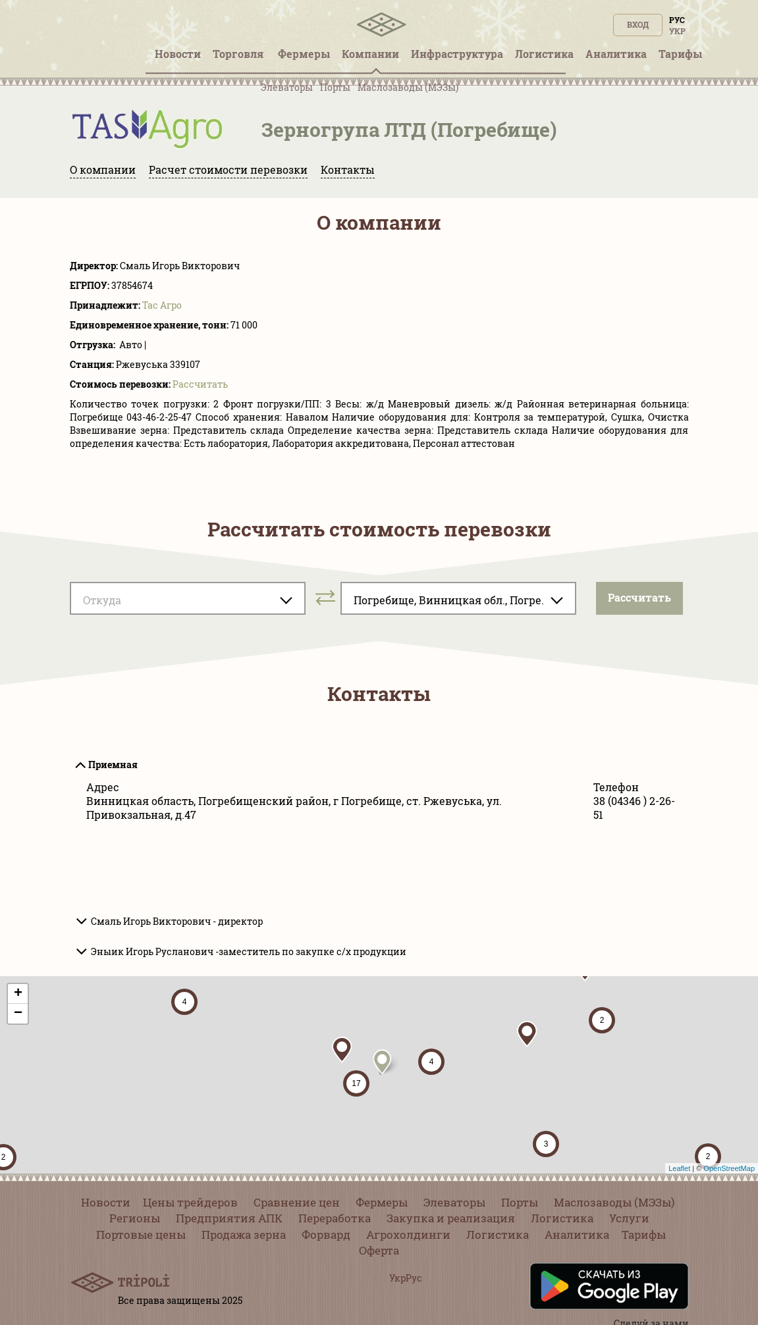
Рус (677, 19)
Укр (677, 31)
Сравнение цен (297, 1202)
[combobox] (188, 598)
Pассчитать (200, 384)
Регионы (134, 1218)
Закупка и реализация (451, 1218)
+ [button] (18, 994)
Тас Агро (162, 305)
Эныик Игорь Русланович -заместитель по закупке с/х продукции (248, 951)
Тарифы (644, 1234)
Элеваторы (287, 87)
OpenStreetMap (729, 1168)
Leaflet (679, 1168)
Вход (638, 24)
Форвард (326, 1234)
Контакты (348, 169)
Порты (335, 87)
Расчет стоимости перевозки (228, 169)
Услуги (629, 1218)
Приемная (113, 764)
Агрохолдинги (408, 1234)
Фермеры (382, 1202)
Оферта (379, 1250)
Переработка (334, 1218)
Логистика (562, 1218)
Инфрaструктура (457, 54)
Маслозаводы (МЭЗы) (408, 87)
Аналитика (577, 1234)
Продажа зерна (244, 1234)
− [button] (18, 1014)
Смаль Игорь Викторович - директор (177, 921)
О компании (103, 169)
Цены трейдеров (190, 1202)
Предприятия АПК (229, 1218)
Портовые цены (141, 1234)
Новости (105, 1202)
